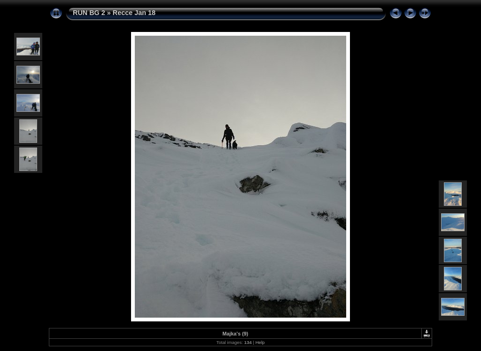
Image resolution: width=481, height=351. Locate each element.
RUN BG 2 (89, 12)
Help (260, 342)
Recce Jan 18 (134, 12)
